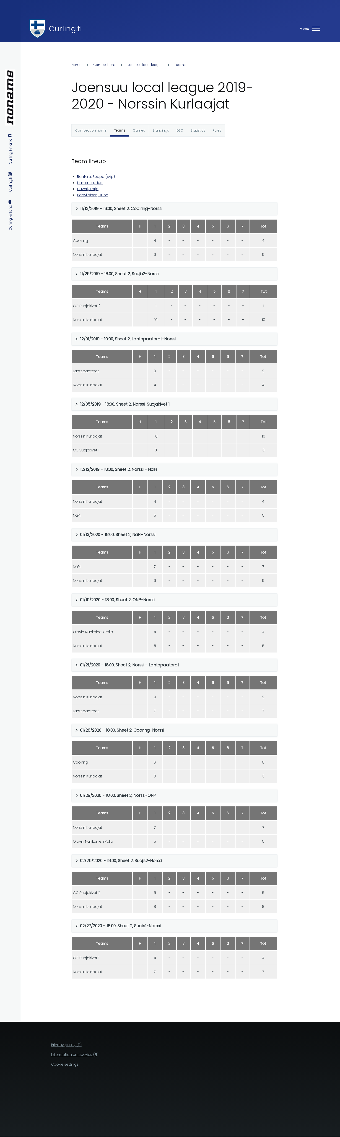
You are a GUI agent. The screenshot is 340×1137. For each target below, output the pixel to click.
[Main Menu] (309, 29)
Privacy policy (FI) (66, 1044)
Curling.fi (65, 28)
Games (139, 130)
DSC (179, 130)
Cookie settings (64, 1064)
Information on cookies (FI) (74, 1054)
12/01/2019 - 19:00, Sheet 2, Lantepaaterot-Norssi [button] (128, 339)
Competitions (104, 64)
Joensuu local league (145, 64)
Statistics (198, 130)
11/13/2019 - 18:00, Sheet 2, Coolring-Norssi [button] (121, 208)
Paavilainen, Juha (92, 195)
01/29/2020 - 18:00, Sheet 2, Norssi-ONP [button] (118, 795)
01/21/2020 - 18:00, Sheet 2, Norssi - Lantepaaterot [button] (129, 665)
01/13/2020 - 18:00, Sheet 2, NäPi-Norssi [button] (117, 534)
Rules (217, 130)
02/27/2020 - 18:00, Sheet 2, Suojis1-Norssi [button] (120, 926)
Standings (161, 130)
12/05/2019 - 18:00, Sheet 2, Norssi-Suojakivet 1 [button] (125, 404)
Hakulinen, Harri (90, 182)
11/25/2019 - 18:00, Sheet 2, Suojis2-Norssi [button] (119, 274)
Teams (180, 64)
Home (76, 64)
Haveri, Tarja (88, 189)
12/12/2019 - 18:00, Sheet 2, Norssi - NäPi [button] (118, 469)
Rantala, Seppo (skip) (96, 176)
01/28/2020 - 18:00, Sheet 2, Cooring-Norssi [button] (122, 730)
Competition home (90, 130)
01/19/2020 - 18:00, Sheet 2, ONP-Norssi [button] (117, 600)
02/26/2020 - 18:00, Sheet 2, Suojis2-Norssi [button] (121, 860)
